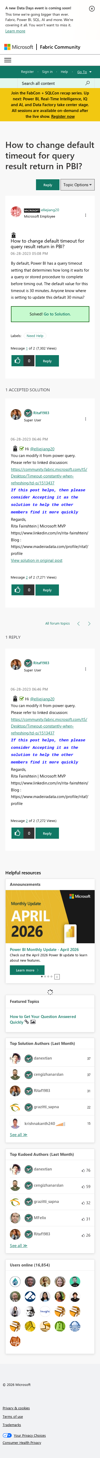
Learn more (15, 31)
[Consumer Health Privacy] (50, 1442)
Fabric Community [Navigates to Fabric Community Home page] (60, 47)
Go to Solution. (57, 314)
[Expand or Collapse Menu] (7, 60)
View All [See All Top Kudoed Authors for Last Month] (18, 1246)
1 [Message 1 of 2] (27, 348)
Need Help (35, 335)
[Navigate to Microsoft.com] (18, 47)
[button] (47, 184)
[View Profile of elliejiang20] (50, 209)
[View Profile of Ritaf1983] (41, 412)
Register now (63, 116)
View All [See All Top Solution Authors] (18, 1135)
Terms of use (13, 1416)
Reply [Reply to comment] (47, 590)
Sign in (47, 71)
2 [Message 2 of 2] (27, 577)
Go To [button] (82, 71)
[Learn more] (27, 970)
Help (64, 71)
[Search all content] (56, 83)
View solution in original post (36, 560)
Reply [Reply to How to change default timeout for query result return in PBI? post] (47, 361)
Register (27, 71)
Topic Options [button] (75, 184)
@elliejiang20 (42, 448)
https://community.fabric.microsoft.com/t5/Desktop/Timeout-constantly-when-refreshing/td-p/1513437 (49, 476)
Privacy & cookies (16, 1408)
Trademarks (12, 1424)
